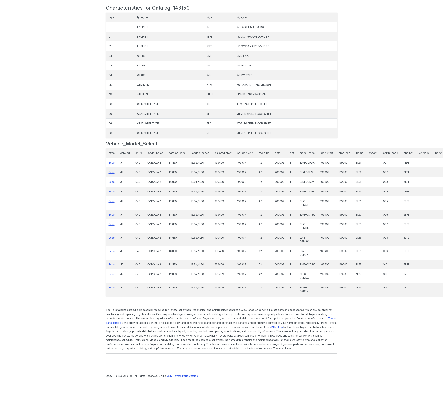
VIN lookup (276, 327)
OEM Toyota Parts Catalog (182, 375)
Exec (112, 162)
